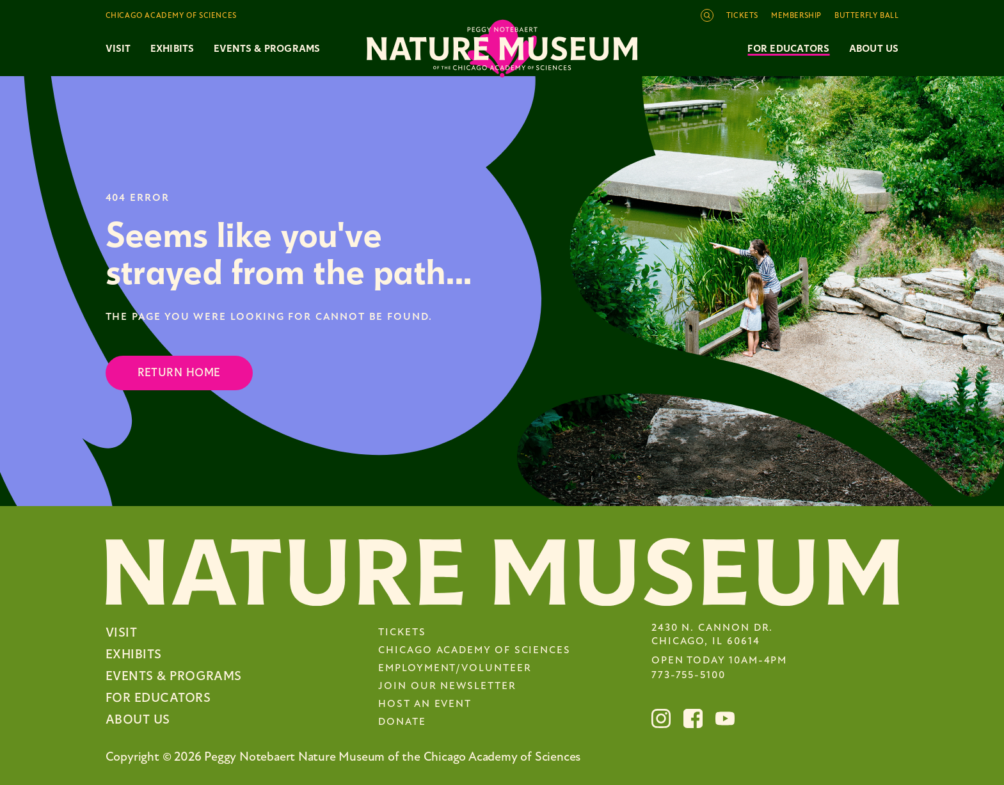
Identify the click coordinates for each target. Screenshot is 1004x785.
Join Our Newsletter (447, 686)
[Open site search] (707, 15)
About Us (874, 48)
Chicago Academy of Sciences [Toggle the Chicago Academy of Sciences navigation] (171, 16)
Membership (796, 16)
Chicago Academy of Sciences (474, 651)
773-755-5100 (688, 675)
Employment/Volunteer (454, 668)
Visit (122, 632)
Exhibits (172, 48)
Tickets (742, 16)
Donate (402, 722)
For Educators (788, 48)
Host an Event (425, 704)
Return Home (179, 372)
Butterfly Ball (866, 16)
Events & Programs (174, 676)
